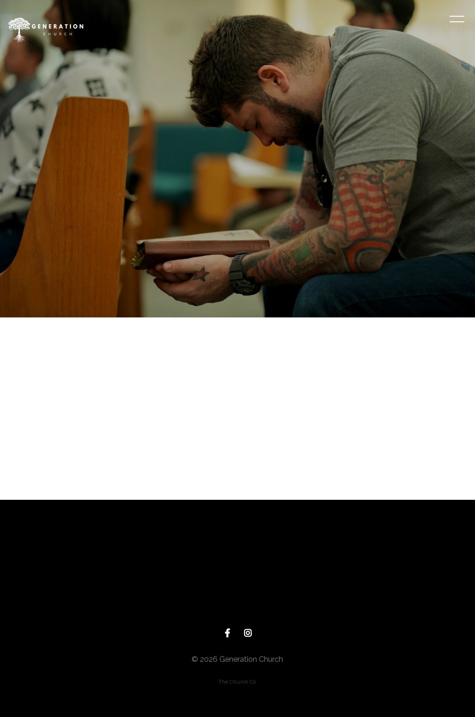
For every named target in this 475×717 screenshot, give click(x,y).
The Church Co (237, 681)
